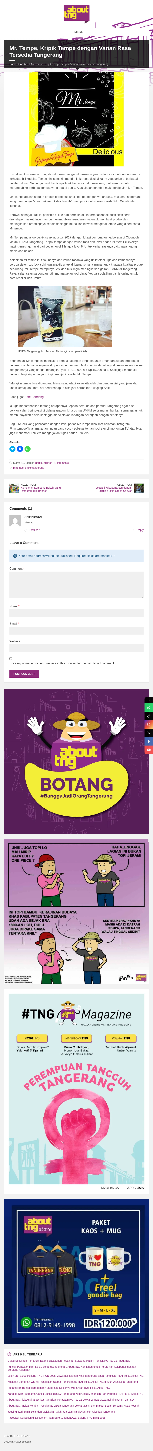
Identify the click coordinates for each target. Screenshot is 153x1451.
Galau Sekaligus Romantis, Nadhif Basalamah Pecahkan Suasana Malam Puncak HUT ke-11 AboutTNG (69, 1360)
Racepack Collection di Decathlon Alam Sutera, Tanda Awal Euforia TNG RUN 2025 (56, 1417)
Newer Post (28, 485)
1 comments (61, 462)
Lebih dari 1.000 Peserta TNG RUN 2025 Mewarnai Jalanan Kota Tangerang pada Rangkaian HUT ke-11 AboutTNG (76, 1375)
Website (14, 641)
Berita (38, 462)
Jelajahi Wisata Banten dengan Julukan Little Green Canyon (114, 489)
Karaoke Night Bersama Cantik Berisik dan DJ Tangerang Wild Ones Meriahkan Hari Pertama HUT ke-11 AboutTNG (76, 1393)
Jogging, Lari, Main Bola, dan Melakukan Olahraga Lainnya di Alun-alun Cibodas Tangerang (61, 1411)
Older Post (124, 485)
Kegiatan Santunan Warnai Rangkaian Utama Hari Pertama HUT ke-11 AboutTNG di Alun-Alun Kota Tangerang (73, 1381)
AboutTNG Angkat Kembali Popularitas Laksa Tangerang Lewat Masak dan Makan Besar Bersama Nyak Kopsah (73, 1405)
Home (12, 64)
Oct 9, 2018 (35, 530)
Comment (17, 568)
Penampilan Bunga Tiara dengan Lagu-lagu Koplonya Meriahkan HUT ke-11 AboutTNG (59, 1387)
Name (14, 606)
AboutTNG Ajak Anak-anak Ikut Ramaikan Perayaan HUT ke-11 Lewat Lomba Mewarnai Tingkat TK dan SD (71, 1399)
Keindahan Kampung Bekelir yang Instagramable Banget (41, 489)
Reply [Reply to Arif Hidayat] (140, 530)
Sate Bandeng (34, 397)
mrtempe (18, 467)
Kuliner (47, 462)
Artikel (24, 64)
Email (14, 623)
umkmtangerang (34, 467)
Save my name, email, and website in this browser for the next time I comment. (62, 663)
